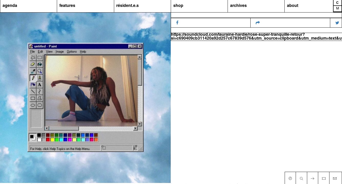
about (292, 6)
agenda (10, 6)
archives (238, 6)
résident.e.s (127, 6)
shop (178, 6)
